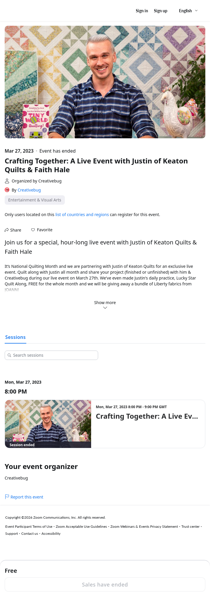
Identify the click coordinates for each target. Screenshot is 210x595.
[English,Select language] (188, 11)
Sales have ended (105, 584)
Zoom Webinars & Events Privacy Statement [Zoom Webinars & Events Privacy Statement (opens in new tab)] (144, 526)
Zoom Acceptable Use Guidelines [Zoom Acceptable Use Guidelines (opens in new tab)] (81, 526)
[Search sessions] (53, 355)
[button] (42, 230)
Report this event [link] (24, 497)
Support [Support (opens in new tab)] (11, 533)
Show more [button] (105, 305)
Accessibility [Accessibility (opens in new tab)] (50, 533)
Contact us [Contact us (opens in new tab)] (29, 533)
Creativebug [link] (29, 190)
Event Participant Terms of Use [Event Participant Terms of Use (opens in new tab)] (28, 526)
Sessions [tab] (15, 337)
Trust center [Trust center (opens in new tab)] (190, 526)
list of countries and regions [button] (82, 214)
